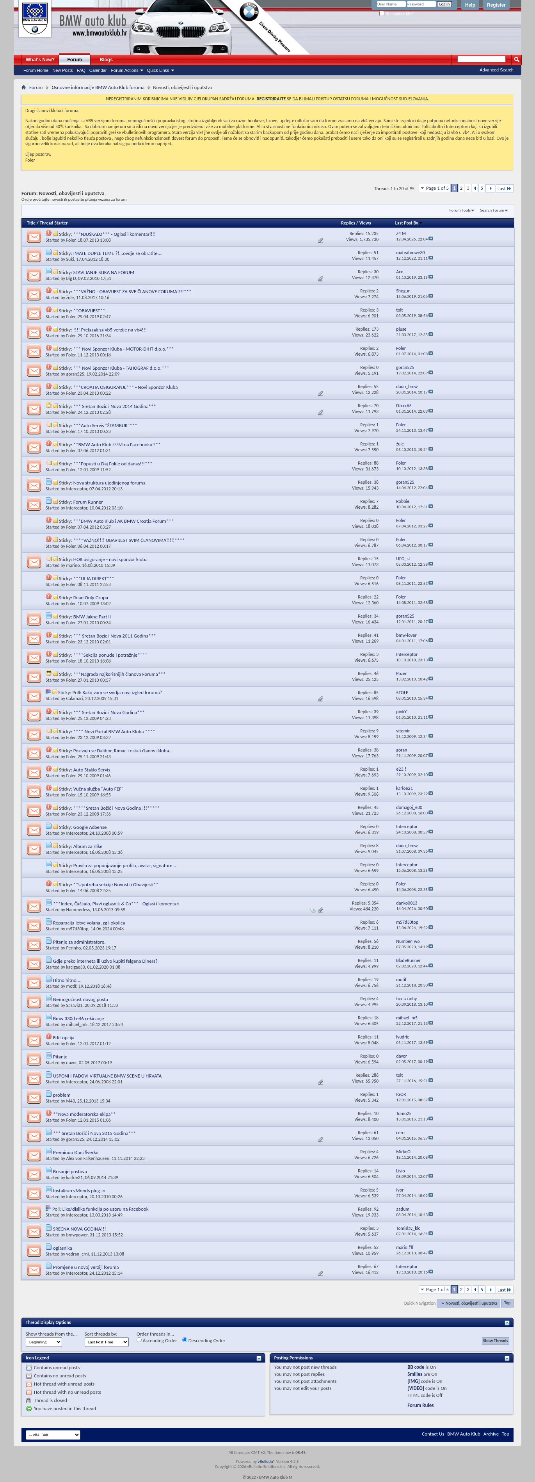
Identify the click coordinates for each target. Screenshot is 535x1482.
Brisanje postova (70, 1171)
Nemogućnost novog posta (80, 999)
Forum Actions (124, 70)
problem (62, 1095)
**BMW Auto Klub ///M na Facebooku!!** (117, 444)
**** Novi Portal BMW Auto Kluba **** (114, 731)
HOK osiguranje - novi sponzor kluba (110, 559)
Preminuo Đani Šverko (75, 1152)
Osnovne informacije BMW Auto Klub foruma (98, 87)
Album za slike (88, 846)
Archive (491, 1434)
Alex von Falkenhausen (87, 1158)
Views (365, 223)
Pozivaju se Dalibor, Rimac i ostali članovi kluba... (123, 750)
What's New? (40, 59)
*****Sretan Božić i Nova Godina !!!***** (116, 808)
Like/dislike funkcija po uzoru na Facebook (105, 1209)
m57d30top (77, 929)
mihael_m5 (77, 1024)
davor (71, 1062)
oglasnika (62, 1248)
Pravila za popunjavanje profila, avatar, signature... (124, 865)
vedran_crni (77, 1254)
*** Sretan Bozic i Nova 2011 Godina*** (114, 636)
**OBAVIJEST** (89, 311)
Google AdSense (90, 827)
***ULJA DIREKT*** (93, 578)
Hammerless (78, 909)
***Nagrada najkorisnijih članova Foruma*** (119, 674)
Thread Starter (54, 223)
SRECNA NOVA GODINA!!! (79, 1229)
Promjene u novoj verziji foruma (86, 1267)
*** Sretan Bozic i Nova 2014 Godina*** (114, 406)
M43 (70, 1101)
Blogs (106, 59)
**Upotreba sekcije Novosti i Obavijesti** (115, 884)
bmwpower (77, 1235)
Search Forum (492, 210)
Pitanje (60, 1057)
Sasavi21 (74, 1005)
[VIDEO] (415, 1388)
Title (31, 223)
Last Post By (409, 223)
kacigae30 (75, 967)
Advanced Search (497, 70)
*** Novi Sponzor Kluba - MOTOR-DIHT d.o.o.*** (123, 349)
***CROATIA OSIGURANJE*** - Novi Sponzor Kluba (125, 387)
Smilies (414, 1374)
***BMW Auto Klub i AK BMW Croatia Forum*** (123, 521)
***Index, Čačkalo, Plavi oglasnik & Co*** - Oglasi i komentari (116, 904)
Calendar (98, 70)
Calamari (74, 698)
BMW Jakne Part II (92, 617)
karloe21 (74, 1177)
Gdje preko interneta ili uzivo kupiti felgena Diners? (105, 961)
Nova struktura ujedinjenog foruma (109, 483)
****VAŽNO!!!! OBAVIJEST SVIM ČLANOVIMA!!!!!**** (129, 540)
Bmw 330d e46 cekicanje (78, 1018)
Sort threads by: (101, 1334)
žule (70, 297)
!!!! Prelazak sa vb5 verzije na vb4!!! (110, 330)
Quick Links (158, 70)
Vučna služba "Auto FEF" (98, 789)
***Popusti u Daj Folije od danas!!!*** (113, 464)
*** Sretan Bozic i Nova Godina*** (109, 712)
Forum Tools (460, 210)
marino (73, 565)
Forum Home (35, 70)
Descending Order (204, 1340)
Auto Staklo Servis (91, 770)
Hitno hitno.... (67, 980)
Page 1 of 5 (437, 188)
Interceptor (76, 489)
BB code (415, 1367)
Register (496, 5)
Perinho (73, 948)
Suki (70, 259)
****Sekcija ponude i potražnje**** (110, 655)
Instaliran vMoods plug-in (79, 1190)
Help (470, 5)
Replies (348, 223)
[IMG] (413, 1381)
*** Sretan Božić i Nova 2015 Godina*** (94, 1133)
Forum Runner (88, 502)
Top (507, 1303)
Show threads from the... (51, 1334)
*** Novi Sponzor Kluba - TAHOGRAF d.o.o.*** (121, 368)
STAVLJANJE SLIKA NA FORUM (103, 272)
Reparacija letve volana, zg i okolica (89, 923)
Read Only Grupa (90, 597)
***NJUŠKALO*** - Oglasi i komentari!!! (114, 234)
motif (71, 986)
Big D (71, 278)
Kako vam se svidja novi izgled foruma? (122, 692)
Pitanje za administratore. (79, 942)
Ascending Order (157, 1340)
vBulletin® (266, 1461)
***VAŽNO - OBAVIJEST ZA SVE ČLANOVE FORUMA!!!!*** (132, 291)
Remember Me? (396, 14)
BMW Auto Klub (463, 1434)
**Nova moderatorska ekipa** (84, 1114)
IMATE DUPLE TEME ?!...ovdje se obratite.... (118, 253)
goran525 (75, 374)
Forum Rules (420, 1405)
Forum (75, 59)
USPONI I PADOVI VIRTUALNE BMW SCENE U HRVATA (107, 1076)
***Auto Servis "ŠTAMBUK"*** (105, 425)
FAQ (81, 70)
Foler (71, 240)
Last (505, 188)
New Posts (62, 70)
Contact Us (433, 1434)
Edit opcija (64, 1037)
